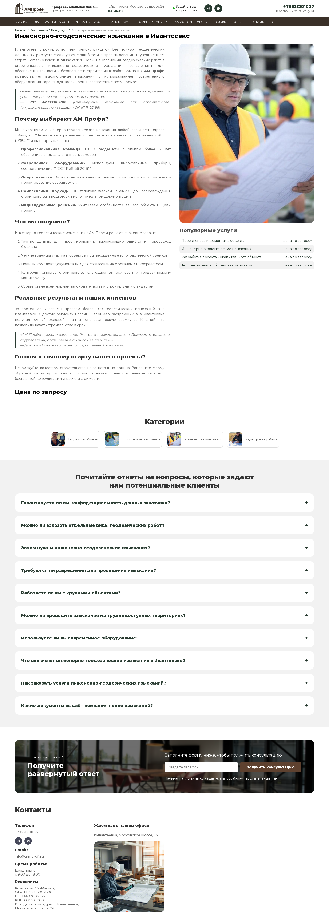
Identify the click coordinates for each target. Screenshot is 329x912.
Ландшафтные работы (52, 21)
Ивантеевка (39, 30)
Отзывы (220, 21)
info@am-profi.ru (29, 856)
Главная (21, 21)
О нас (238, 21)
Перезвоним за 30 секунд (294, 11)
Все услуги (59, 30)
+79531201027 (298, 6)
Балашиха (115, 10)
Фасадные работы (90, 21)
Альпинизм (119, 21)
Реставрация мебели (151, 21)
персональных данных (260, 778)
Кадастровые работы (191, 21)
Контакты (257, 21)
